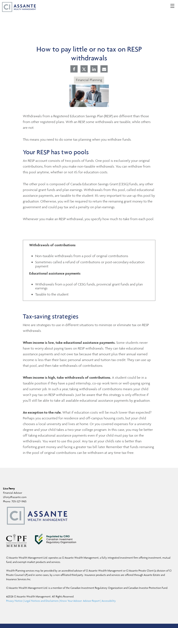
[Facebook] (74, 69)
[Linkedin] (94, 69)
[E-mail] (104, 69)
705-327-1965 (19, 501)
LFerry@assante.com (15, 497)
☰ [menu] (172, 6)
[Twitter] (84, 69)
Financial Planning (89, 80)
